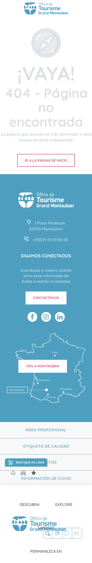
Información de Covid (46, 478)
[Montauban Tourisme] (46, 9)
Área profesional (46, 429)
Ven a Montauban (42, 366)
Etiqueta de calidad (46, 446)
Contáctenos (46, 298)
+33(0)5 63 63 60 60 (50, 239)
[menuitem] (29, 500)
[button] (47, 533)
